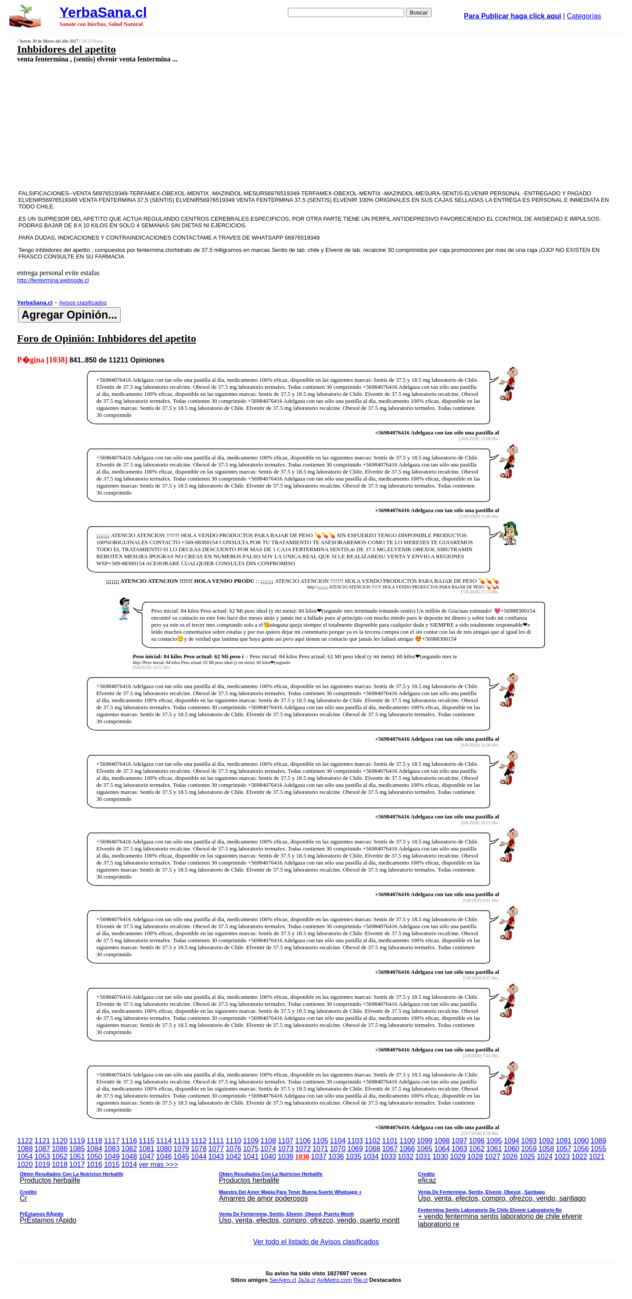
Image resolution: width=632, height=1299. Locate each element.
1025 (527, 1156)
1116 (129, 1141)
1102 (373, 1141)
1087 (42, 1148)
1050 (94, 1156)
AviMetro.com (334, 1280)
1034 (371, 1156)
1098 (442, 1141)
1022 (579, 1156)
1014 (129, 1164)
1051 (77, 1156)
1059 (529, 1148)
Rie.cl (360, 1280)
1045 (181, 1156)
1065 (425, 1148)
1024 (545, 1156)
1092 (546, 1141)
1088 (25, 1148)
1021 (597, 1156)
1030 (441, 1156)
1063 (459, 1148)
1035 (354, 1156)
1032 (405, 1156)
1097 (459, 1141)
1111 (216, 1141)
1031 (423, 1156)
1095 (494, 1141)
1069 (355, 1148)
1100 (407, 1141)
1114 (164, 1141)
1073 (286, 1148)
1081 (146, 1148)
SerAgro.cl (282, 1280)
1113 (181, 1141)
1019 (42, 1164)
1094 (512, 1141)
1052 (60, 1156)
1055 (599, 1148)
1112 (199, 1141)
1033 (388, 1156)
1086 (60, 1148)
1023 (562, 1156)
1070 (338, 1148)
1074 (268, 1148)
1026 (510, 1156)
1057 (563, 1148)
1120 (60, 1141)
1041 (251, 1156)
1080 (164, 1148)
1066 (407, 1148)
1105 (320, 1141)
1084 (94, 1148)
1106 (303, 1141)
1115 (146, 1141)
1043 (216, 1156)
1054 (25, 1156)
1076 (233, 1148)
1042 (233, 1156)
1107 (286, 1141)
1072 (303, 1148)
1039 (286, 1156)
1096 (477, 1141)
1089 (599, 1141)
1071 (320, 1148)
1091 (563, 1141)
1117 (112, 1141)
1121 (42, 1141)
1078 (199, 1148)
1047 (146, 1156)
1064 (442, 1148)
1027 (492, 1156)
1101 (390, 1141)
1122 (25, 1141)
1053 (42, 1156)
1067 (390, 1148)
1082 (129, 1148)
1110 (233, 1141)
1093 (529, 1141)
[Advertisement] (253, 126)
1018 (60, 1164)
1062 (477, 1148)
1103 (355, 1141)
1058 (546, 1148)
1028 (475, 1156)
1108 (268, 1141)
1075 (251, 1148)
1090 (581, 1141)
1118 (94, 1141)
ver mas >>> (316, 1196)
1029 (458, 1156)
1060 (512, 1148)
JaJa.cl (306, 1280)
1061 (494, 1148)
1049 (112, 1156)
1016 (94, 1164)
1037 (319, 1156)
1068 (373, 1148)
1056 (581, 1148)
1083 (112, 1148)
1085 (77, 1148)
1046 (164, 1156)
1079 (181, 1148)
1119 (77, 1141)
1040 (268, 1156)
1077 (216, 1148)
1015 (112, 1164)
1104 (338, 1141)
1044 (199, 1156)
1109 (251, 1141)
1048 (129, 1156)
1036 (336, 1156)
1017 (77, 1164)
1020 (25, 1164)
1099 (425, 1141)
